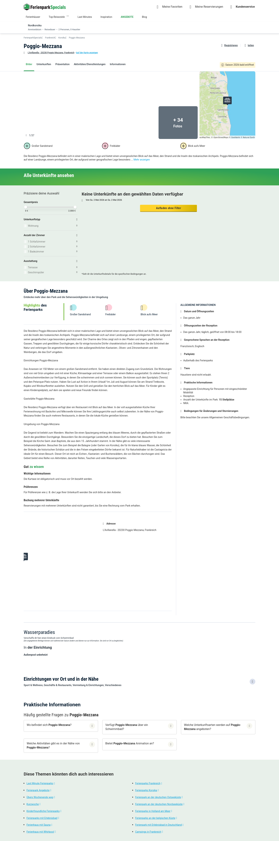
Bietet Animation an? (129, 743)
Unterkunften (43, 64)
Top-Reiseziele (57, 16)
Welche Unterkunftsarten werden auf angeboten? (212, 727)
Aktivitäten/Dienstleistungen (90, 64)
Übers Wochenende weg (40, 797)
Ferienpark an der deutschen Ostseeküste (158, 797)
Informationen (118, 64)
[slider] (25, 207)
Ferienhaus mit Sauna (39, 825)
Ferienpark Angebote (38, 790)
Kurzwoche (33, 804)
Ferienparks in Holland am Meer (152, 811)
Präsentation (62, 64)
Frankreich (50, 37)
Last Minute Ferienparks (40, 783)
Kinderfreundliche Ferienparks (43, 811)
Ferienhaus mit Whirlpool (40, 832)
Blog (144, 16)
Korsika (61, 37)
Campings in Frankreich (148, 832)
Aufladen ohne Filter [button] (168, 208)
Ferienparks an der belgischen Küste (155, 818)
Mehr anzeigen (142, 159)
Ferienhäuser (33, 16)
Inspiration (106, 16)
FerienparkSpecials (33, 37)
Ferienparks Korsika (146, 790)
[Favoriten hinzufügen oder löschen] (229, 45)
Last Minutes (85, 16)
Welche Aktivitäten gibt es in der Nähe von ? (53, 745)
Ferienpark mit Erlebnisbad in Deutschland (158, 825)
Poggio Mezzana (77, 37)
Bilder (29, 64)
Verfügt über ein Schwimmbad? (126, 727)
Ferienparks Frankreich (147, 783)
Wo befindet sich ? (49, 725)
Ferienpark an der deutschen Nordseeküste (159, 804)
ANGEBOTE (127, 16)
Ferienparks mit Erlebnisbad (42, 818)
